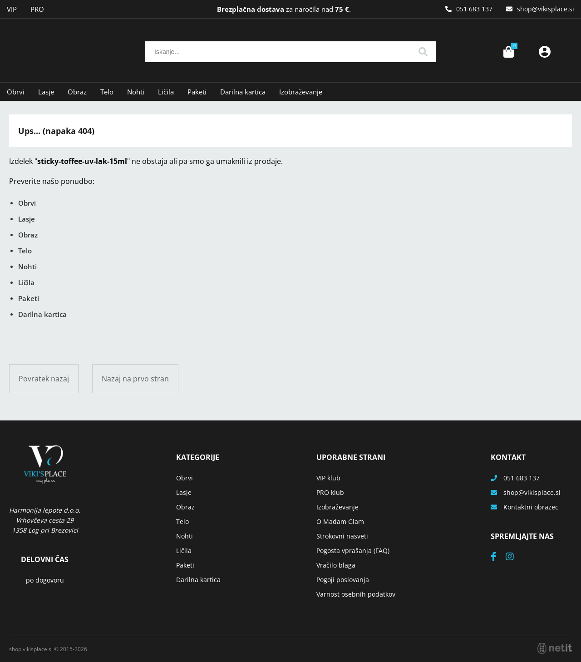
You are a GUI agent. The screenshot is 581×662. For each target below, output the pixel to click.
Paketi (197, 91)
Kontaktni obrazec (530, 507)
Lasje (46, 91)
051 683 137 (474, 9)
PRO (37, 9)
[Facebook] (498, 557)
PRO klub (330, 492)
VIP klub (328, 478)
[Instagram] (514, 557)
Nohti (135, 91)
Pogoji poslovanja (342, 579)
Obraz (77, 91)
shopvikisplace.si (545, 9)
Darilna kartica (243, 91)
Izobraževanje (300, 91)
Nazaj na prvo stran (135, 379)
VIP (12, 9)
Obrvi (16, 91)
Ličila (166, 91)
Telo (106, 91)
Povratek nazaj (44, 379)
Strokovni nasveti (342, 536)
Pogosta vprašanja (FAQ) (352, 550)
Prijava (545, 52)
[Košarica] (508, 52)
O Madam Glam (340, 521)
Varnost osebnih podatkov (355, 594)
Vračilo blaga (335, 565)
